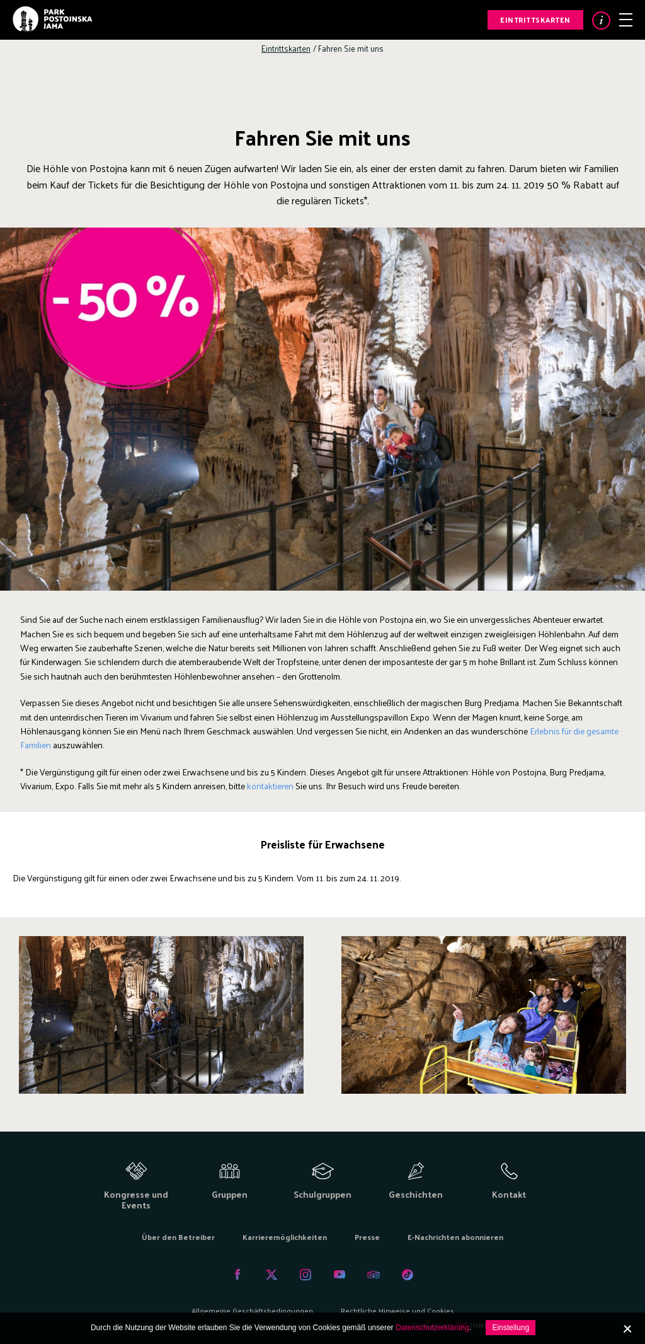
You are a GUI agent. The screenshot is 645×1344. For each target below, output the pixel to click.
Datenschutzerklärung (432, 1327)
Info (601, 20)
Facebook (237, 1274)
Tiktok (407, 1274)
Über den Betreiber (178, 1237)
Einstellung (510, 1327)
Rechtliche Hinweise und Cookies (397, 1311)
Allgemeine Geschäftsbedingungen (252, 1311)
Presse (367, 1237)
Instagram (305, 1274)
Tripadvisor (373, 1274)
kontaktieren (270, 786)
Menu (625, 19)
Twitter (271, 1274)
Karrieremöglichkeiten (285, 1237)
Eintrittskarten (535, 19)
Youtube (339, 1274)
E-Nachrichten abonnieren (455, 1237)
